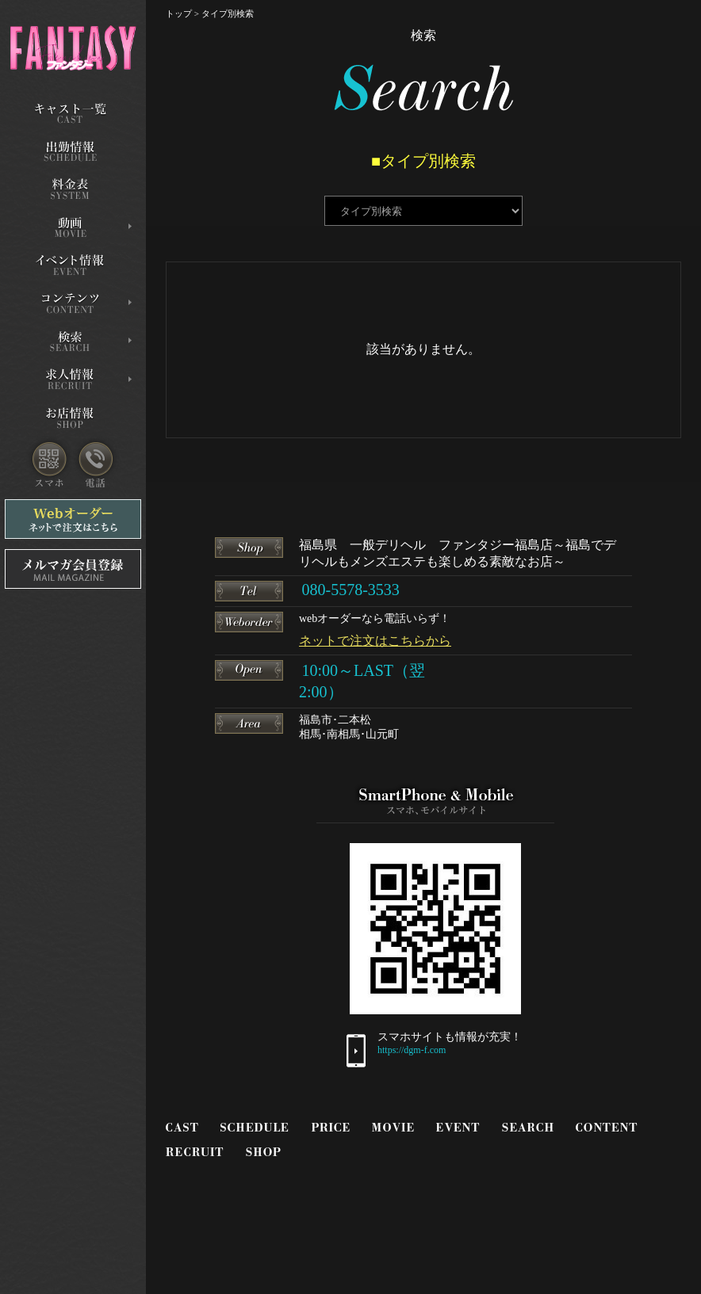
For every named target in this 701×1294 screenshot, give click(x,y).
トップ (179, 13)
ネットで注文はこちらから (375, 640)
